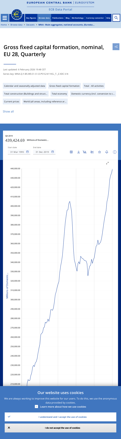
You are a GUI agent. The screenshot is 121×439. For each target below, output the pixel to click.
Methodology (77, 18)
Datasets (30, 24)
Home (4, 24)
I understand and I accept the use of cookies (63, 416)
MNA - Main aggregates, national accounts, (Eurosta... (66, 24)
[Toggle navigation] (5, 18)
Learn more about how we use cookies (63, 406)
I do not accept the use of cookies (62, 428)
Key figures (31, 18)
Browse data (44, 18)
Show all (8, 111)
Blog (67, 18)
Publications (57, 18)
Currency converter (95, 18)
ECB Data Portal (60, 9)
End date (37, 147)
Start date (12, 147)
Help (108, 18)
